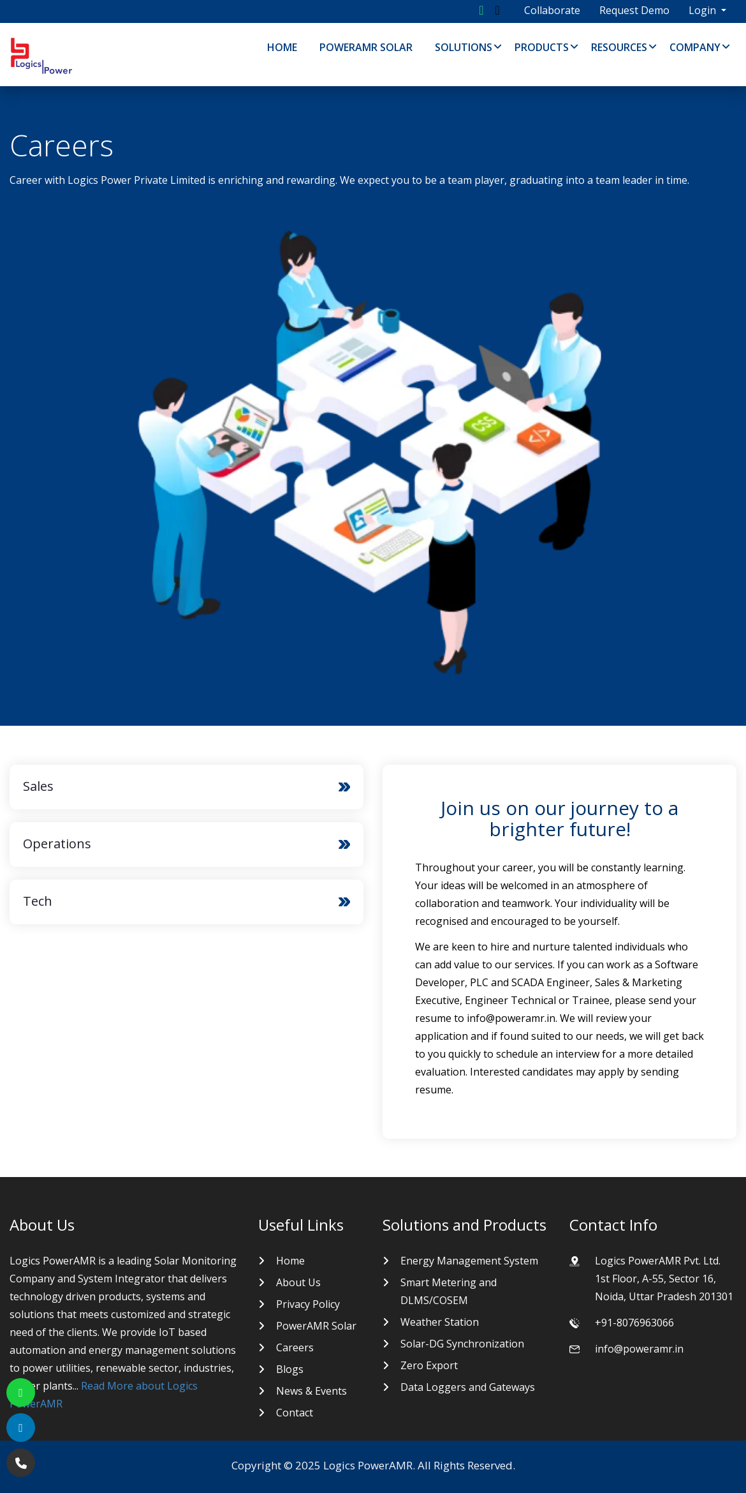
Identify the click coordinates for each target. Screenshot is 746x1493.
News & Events (311, 1391)
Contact (294, 1413)
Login (704, 10)
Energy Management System (469, 1261)
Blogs (290, 1369)
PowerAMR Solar (366, 47)
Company (694, 47)
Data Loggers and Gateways (467, 1387)
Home (282, 47)
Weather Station (439, 1322)
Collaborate (552, 10)
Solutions (463, 47)
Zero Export (429, 1365)
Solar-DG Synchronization (462, 1344)
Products (542, 47)
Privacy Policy (308, 1304)
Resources (619, 47)
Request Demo (634, 10)
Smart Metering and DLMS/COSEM (448, 1291)
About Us (298, 1282)
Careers (295, 1347)
